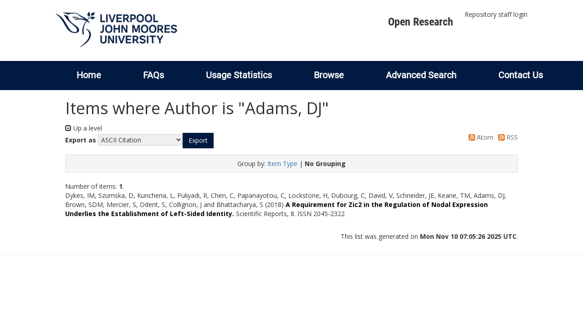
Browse (329, 75)
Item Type (282, 163)
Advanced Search (421, 75)
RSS (506, 137)
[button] (198, 140)
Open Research (420, 21)
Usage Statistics (239, 75)
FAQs (153, 75)
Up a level (83, 128)
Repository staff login (496, 14)
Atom (479, 137)
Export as (80, 140)
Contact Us (520, 75)
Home (89, 75)
